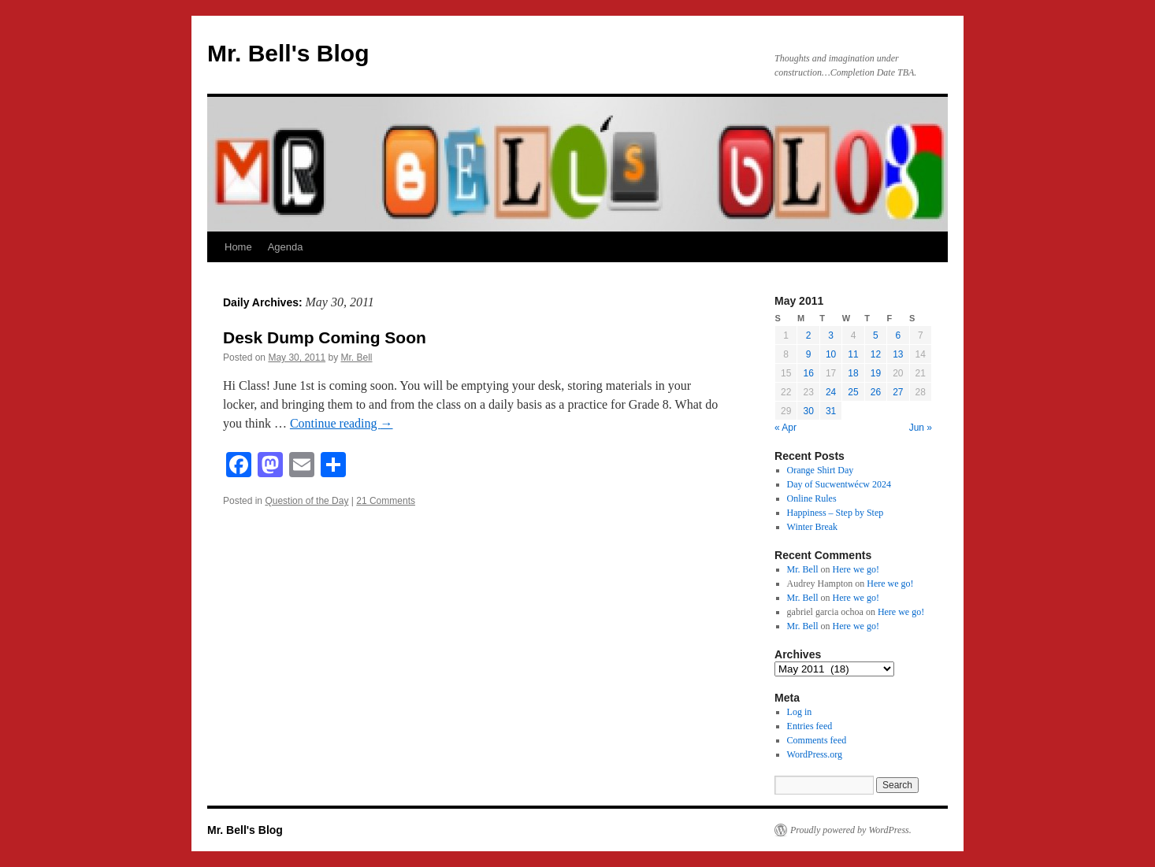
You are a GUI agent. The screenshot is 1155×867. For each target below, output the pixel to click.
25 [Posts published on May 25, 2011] (853, 392)
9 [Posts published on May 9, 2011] (808, 354)
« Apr (785, 427)
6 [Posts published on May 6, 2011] (898, 335)
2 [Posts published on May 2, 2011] (808, 335)
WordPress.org (814, 754)
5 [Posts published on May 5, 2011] (875, 335)
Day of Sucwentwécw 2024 (839, 484)
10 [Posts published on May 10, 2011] (831, 354)
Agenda (285, 247)
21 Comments (385, 500)
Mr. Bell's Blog (288, 53)
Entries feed (810, 726)
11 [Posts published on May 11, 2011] (853, 354)
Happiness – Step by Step (835, 512)
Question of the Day (306, 500)
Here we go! (856, 569)
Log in (799, 711)
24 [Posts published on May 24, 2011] (831, 392)
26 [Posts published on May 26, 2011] (876, 392)
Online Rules (812, 498)
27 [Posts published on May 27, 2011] (898, 392)
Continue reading (341, 423)
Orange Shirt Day (820, 470)
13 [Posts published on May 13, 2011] (898, 354)
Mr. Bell (356, 357)
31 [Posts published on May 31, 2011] (831, 411)
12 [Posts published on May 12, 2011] (876, 354)
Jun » (920, 427)
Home (238, 247)
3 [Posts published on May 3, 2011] (831, 335)
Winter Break (812, 526)
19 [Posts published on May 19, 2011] (876, 373)
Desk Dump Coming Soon (324, 337)
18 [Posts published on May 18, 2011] (853, 373)
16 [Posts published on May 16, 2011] (808, 373)
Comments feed (817, 740)
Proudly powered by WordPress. (851, 830)
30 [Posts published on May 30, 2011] (808, 411)
